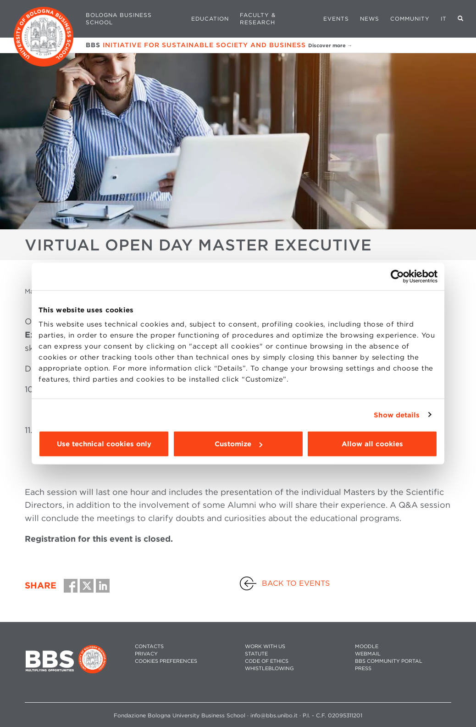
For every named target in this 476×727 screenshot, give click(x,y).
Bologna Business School (119, 18)
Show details (397, 415)
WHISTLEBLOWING (269, 668)
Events (336, 18)
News (369, 18)
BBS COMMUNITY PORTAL (388, 661)
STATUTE (256, 653)
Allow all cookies (372, 444)
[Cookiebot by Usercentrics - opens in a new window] (397, 276)
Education (210, 18)
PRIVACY (146, 653)
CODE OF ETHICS (266, 661)
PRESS (363, 668)
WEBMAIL (368, 653)
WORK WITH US (265, 646)
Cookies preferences (166, 661)
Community (410, 18)
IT (444, 18)
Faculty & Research (258, 18)
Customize (238, 444)
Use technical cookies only (104, 444)
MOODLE (366, 646)
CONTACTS (149, 646)
